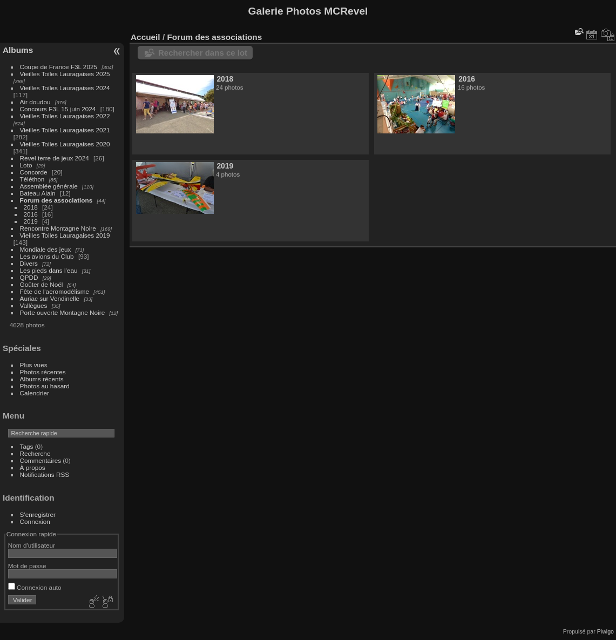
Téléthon (32, 179)
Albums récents (42, 378)
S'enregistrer (38, 514)
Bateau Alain (38, 193)
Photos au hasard (45, 385)
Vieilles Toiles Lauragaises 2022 (65, 115)
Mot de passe (27, 565)
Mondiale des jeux (45, 249)
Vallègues (34, 305)
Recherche (35, 453)
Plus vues (34, 364)
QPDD (29, 277)
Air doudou (35, 101)
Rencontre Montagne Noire (58, 228)
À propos (32, 467)
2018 (31, 207)
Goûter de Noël (41, 284)
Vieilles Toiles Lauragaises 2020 (65, 143)
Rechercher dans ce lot (202, 52)
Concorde (34, 172)
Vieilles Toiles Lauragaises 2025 (65, 73)
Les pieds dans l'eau (49, 270)
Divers (29, 263)
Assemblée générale (49, 186)
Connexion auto (35, 587)
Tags (26, 446)
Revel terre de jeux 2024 (54, 157)
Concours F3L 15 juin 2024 (58, 108)
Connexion (35, 521)
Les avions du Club (47, 256)
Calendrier (34, 392)
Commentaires (41, 460)
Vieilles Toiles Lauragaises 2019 (65, 235)
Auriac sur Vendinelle (50, 298)
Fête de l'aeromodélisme (54, 291)
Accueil (145, 37)
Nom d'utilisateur (31, 545)
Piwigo (605, 631)
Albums (18, 50)
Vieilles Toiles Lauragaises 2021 (65, 129)
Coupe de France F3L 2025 (58, 66)
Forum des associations (56, 200)
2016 (31, 214)
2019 (31, 221)
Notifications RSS (45, 474)
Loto (26, 165)
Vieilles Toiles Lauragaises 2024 (65, 87)
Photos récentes (43, 371)
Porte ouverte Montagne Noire (62, 312)
